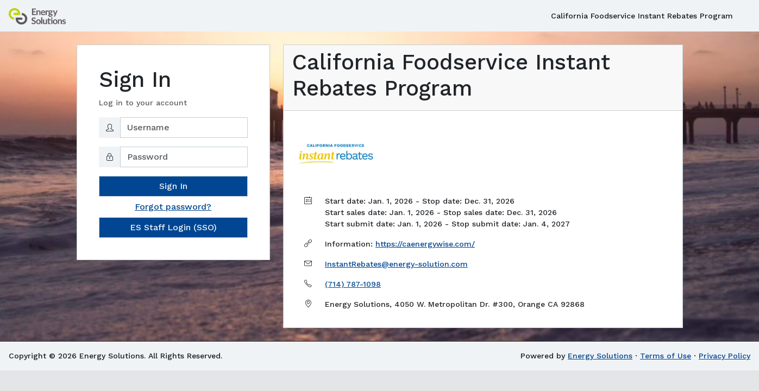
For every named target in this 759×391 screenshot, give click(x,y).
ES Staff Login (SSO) (173, 227)
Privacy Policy (724, 355)
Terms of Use (665, 355)
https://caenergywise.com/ (425, 243)
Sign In (173, 186)
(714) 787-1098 (353, 284)
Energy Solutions (600, 355)
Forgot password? (173, 206)
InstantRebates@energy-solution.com (396, 264)
